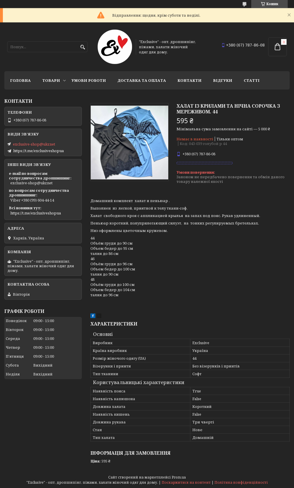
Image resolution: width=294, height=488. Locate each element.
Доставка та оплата (141, 80)
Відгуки (222, 80)
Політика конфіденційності (241, 482)
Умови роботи (88, 80)
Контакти (189, 80)
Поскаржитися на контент (186, 482)
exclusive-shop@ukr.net (34, 144)
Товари (51, 80)
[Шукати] (83, 47)
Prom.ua (179, 477)
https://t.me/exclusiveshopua (38, 150)
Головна (20, 80)
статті (252, 80)
